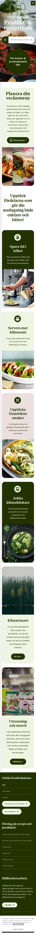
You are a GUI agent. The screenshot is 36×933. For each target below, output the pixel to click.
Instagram (9, 921)
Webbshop (18, 762)
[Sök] (31, 39)
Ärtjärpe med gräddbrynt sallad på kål (16, 834)
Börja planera (18, 140)
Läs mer (18, 657)
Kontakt (5, 797)
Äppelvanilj (6, 853)
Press (17, 917)
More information (18, 930)
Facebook (26, 917)
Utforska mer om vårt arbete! (16, 804)
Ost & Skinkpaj (7, 866)
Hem (3, 785)
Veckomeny (6, 791)
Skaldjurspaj (6, 847)
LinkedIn (28, 921)
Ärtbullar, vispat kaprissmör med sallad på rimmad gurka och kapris (17, 841)
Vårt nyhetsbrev (12, 811)
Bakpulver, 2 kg (7, 859)
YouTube (18, 921)
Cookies (9, 917)
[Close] (33, 924)
